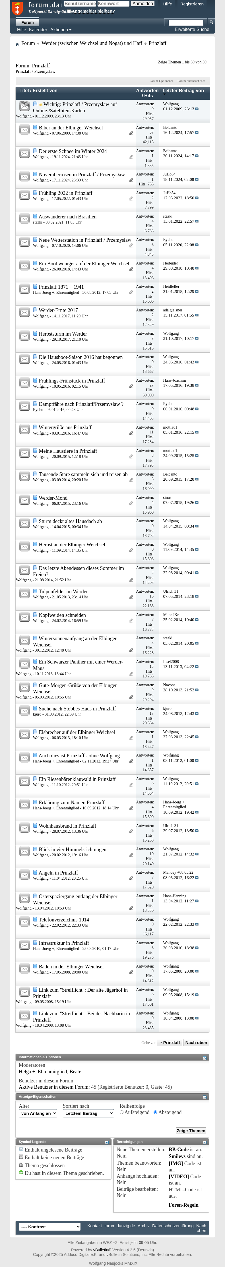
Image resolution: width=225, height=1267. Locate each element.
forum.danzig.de (119, 1225)
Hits (148, 95)
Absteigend (168, 1112)
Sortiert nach (76, 1106)
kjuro (37, 714)
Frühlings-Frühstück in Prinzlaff (72, 381)
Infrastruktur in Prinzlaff (64, 943)
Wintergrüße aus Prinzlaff (65, 427)
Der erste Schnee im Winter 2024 (73, 151)
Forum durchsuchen (190, 80)
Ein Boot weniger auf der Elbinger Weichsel (84, 263)
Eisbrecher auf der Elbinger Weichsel (77, 732)
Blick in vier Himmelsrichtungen (72, 849)
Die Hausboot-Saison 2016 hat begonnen (81, 357)
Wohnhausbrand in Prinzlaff (67, 826)
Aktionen (59, 29)
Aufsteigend (135, 1112)
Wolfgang (24, 116)
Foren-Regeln (184, 1205)
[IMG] (176, 1163)
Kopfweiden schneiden (62, 615)
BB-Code (179, 1149)
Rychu (38, 410)
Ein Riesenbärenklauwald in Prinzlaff (77, 779)
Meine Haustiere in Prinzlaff (68, 451)
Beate (75, 1071)
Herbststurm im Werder (63, 334)
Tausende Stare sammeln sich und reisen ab (83, 474)
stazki (37, 222)
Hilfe (167, 4)
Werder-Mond (53, 498)
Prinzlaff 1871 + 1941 (61, 287)
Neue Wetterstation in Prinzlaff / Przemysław (85, 240)
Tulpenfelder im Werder (63, 591)
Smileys (177, 1156)
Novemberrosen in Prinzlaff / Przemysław (82, 174)
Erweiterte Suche (192, 29)
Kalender (38, 29)
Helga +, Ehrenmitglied (43, 1071)
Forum (27, 22)
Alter (24, 1106)
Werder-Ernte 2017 (58, 310)
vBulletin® (102, 1250)
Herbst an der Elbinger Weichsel (72, 544)
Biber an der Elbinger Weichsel (71, 128)
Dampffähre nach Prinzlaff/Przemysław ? (81, 404)
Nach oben (196, 1042)
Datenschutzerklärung (173, 1225)
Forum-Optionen (160, 80)
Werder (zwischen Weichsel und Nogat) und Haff (92, 43)
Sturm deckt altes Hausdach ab (70, 521)
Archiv (144, 1225)
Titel (24, 90)
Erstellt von (45, 90)
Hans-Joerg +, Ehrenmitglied (56, 292)
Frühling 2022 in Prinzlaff (65, 193)
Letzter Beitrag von (183, 91)
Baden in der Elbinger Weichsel (71, 967)
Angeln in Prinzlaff (58, 873)
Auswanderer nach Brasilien (68, 217)
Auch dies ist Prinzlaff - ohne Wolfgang (79, 755)
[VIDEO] (179, 1176)
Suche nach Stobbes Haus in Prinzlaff (77, 709)
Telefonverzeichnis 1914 (64, 920)
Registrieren (192, 4)
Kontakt (94, 1225)
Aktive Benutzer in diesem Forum (53, 1087)
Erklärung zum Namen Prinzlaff (72, 802)
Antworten (147, 90)
